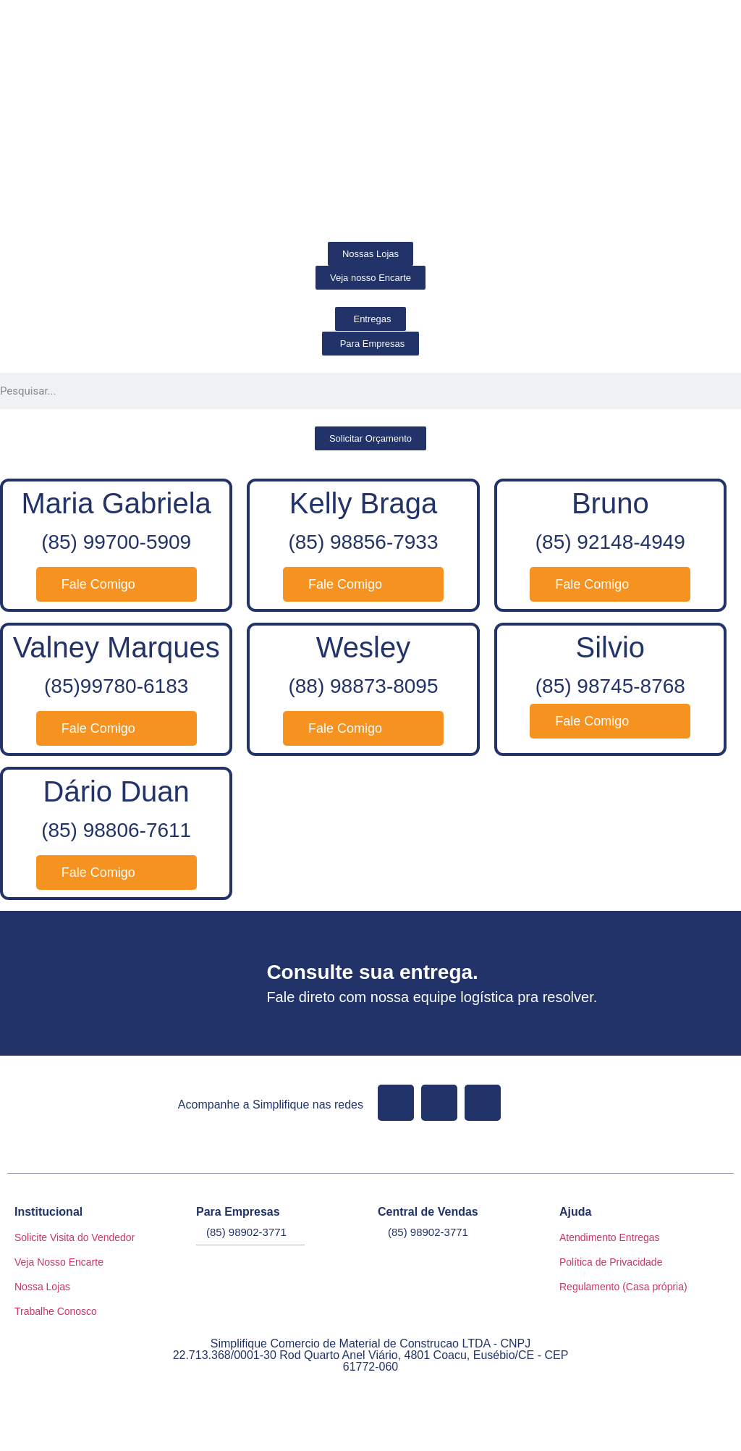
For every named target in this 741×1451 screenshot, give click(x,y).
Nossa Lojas (42, 1286)
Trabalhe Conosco (55, 1311)
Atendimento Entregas (609, 1237)
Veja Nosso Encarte (58, 1262)
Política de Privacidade (610, 1262)
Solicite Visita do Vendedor (74, 1237)
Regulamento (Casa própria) (623, 1286)
